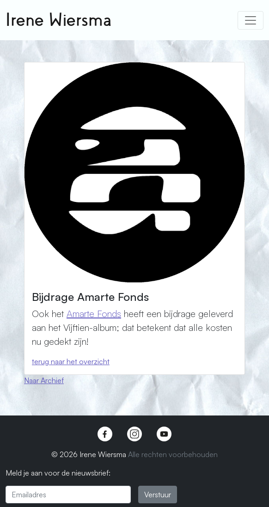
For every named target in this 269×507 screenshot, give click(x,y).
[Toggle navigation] (250, 20)
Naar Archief (44, 380)
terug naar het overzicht (71, 361)
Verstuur (157, 494)
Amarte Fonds (94, 313)
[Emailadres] (68, 494)
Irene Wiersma (58, 20)
